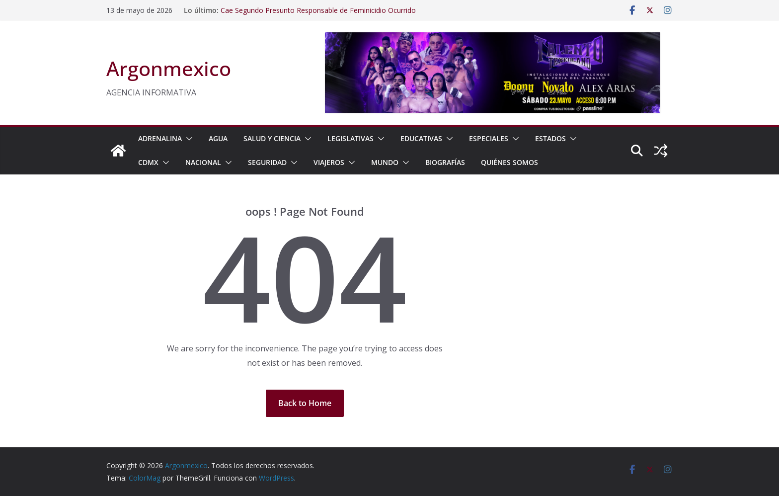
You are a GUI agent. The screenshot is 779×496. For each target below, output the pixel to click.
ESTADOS (550, 138)
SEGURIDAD (267, 162)
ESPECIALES (488, 138)
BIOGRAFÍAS (445, 162)
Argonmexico (168, 68)
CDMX (148, 162)
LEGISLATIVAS (350, 138)
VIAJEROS (328, 162)
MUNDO (384, 162)
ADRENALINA (160, 138)
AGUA (218, 138)
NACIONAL (203, 162)
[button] (187, 139)
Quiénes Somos (509, 162)
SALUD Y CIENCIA (272, 138)
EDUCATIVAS (421, 138)
